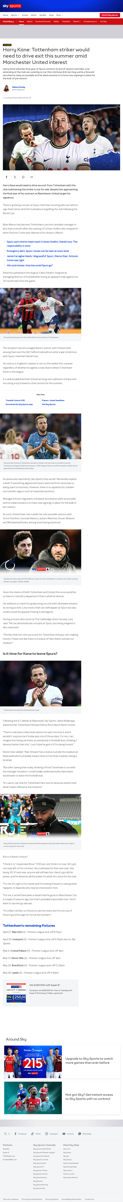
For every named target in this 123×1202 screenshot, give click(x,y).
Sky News (67, 1152)
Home (5, 15)
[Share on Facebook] (6, 177)
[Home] (12, 6)
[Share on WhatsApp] (23, 177)
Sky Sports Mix (39, 1188)
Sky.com (66, 1149)
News (21, 21)
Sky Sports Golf (39, 1163)
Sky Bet (42, 15)
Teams (77, 22)
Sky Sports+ (38, 1181)
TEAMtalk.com (9, 1156)
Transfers (66, 21)
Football (8, 21)
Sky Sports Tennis (40, 1170)
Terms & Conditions (10, 1199)
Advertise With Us (70, 1177)
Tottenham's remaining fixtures (29, 925)
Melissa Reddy (18, 87)
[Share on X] (14, 177)
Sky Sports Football (41, 1156)
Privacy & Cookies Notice (32, 1199)
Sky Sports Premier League (44, 1152)
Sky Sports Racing (40, 1185)
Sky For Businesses (71, 1163)
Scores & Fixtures (43, 21)
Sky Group (67, 1159)
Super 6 (6, 1152)
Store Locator (68, 1174)
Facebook (20, 1133)
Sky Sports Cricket (40, 1159)
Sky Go (66, 1156)
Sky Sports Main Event (42, 1149)
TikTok (35, 1133)
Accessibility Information (71, 1199)
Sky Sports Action (40, 1174)
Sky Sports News (40, 1177)
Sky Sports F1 (38, 1167)
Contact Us (89, 1199)
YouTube (68, 1133)
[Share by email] (31, 177)
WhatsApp (84, 1133)
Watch (34, 15)
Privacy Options (51, 1199)
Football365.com (10, 1159)
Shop (51, 15)
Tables (56, 21)
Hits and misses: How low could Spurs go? (30, 265)
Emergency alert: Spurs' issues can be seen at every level (38, 250)
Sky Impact (67, 1170)
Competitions (90, 22)
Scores (25, 15)
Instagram (51, 1133)
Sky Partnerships (70, 1167)
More (59, 15)
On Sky (103, 21)
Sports (15, 15)
